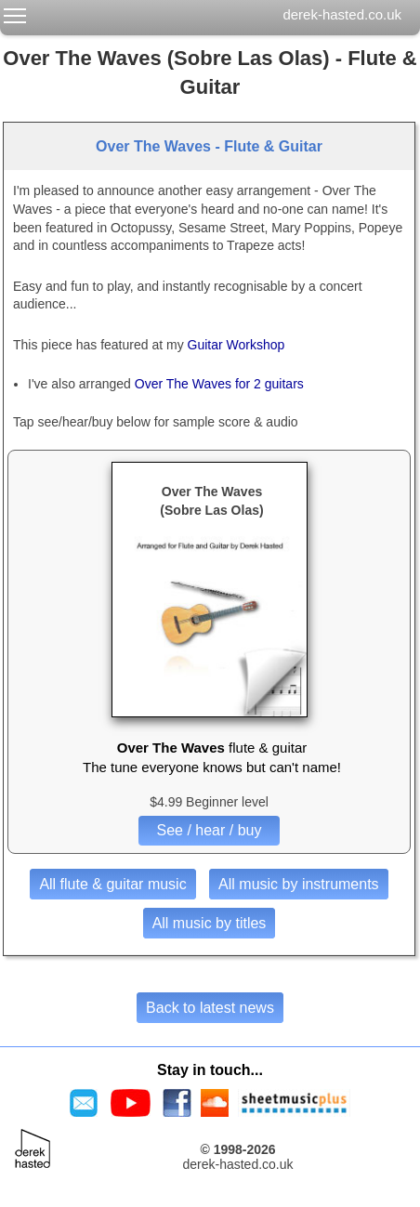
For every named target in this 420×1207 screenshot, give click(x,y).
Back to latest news (210, 1008)
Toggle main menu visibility (16, 12)
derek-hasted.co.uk (341, 14)
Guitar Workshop (236, 344)
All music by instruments (298, 884)
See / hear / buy (209, 830)
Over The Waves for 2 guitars (219, 383)
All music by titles (209, 923)
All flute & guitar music (112, 884)
